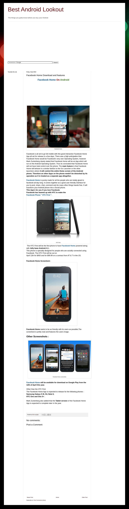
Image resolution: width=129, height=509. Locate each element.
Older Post (84, 497)
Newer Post (30, 497)
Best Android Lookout (36, 9)
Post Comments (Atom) (40, 500)
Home (57, 497)
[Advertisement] (18, 40)
